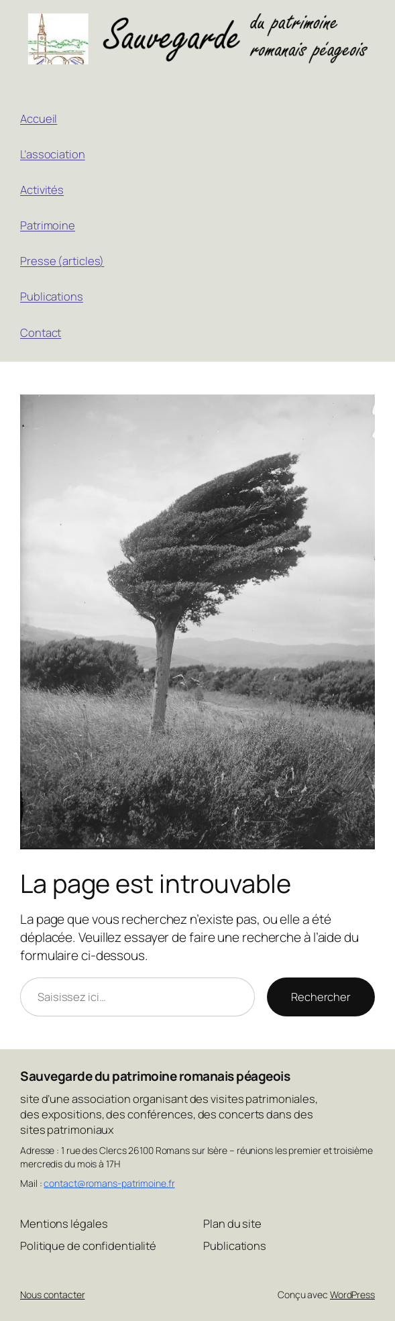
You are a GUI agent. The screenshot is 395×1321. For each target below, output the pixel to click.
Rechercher (321, 996)
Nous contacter (52, 1294)
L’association (52, 154)
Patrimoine (47, 225)
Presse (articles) (62, 260)
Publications (51, 296)
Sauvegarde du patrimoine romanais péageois (155, 1076)
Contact (40, 332)
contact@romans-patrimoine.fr (109, 1183)
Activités (42, 189)
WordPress (352, 1294)
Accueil (38, 118)
